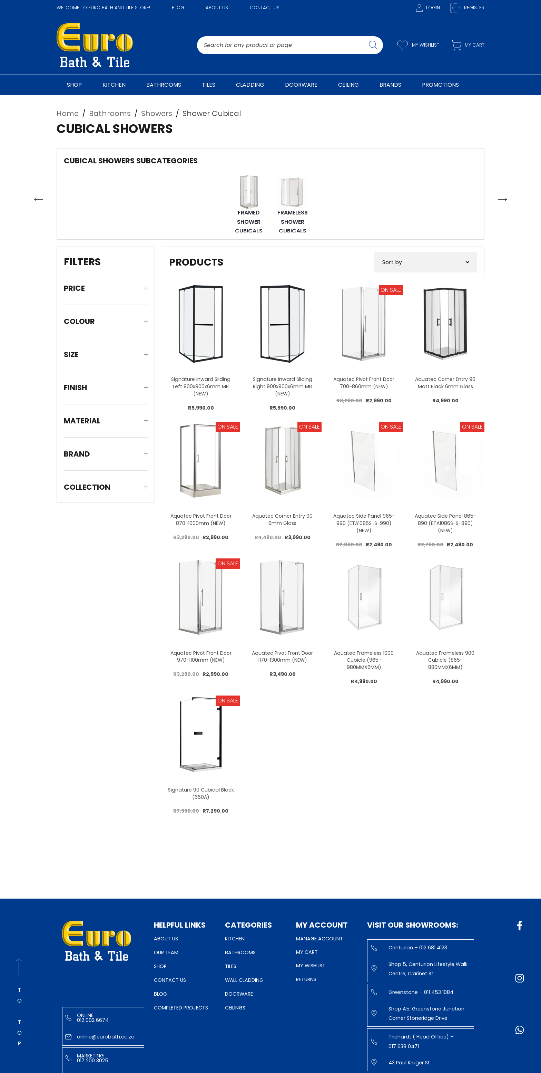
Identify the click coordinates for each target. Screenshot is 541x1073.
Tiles (230, 966)
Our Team (166, 952)
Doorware (239, 993)
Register (467, 8)
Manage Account (319, 938)
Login (428, 7)
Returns (306, 979)
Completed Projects (181, 1007)
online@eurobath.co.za (100, 1036)
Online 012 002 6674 (87, 1018)
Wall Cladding (244, 980)
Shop (160, 966)
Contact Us (264, 7)
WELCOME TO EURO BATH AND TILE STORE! (103, 7)
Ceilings (235, 1007)
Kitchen (235, 938)
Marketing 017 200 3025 (86, 1058)
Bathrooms (240, 952)
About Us (217, 7)
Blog (178, 7)
